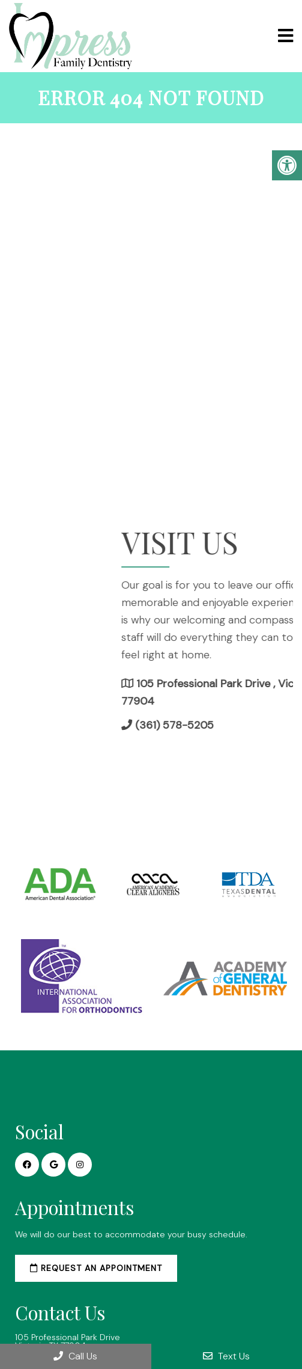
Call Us (75, 1356)
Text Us (226, 1356)
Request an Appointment (96, 1268)
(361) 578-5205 (229, 725)
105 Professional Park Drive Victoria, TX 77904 (67, 1341)
